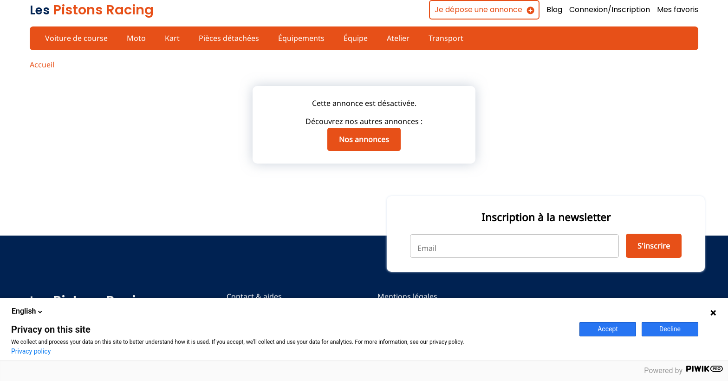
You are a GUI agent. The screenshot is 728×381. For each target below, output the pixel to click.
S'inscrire (653, 246)
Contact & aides (253, 296)
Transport (441, 38)
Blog (553, 10)
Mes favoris (677, 10)
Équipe (352, 38)
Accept (608, 329)
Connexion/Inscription (609, 10)
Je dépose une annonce (475, 9)
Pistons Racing (91, 9)
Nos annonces (364, 139)
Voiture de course (75, 38)
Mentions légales (405, 296)
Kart (169, 38)
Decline (670, 329)
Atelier (394, 38)
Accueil (42, 64)
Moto (134, 38)
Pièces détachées (226, 38)
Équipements (298, 38)
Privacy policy (31, 351)
